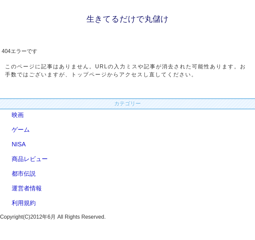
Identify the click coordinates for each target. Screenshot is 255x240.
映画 (18, 115)
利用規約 (24, 203)
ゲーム (21, 129)
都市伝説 (24, 173)
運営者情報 (27, 188)
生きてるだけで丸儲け (127, 18)
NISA (19, 144)
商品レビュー (30, 159)
